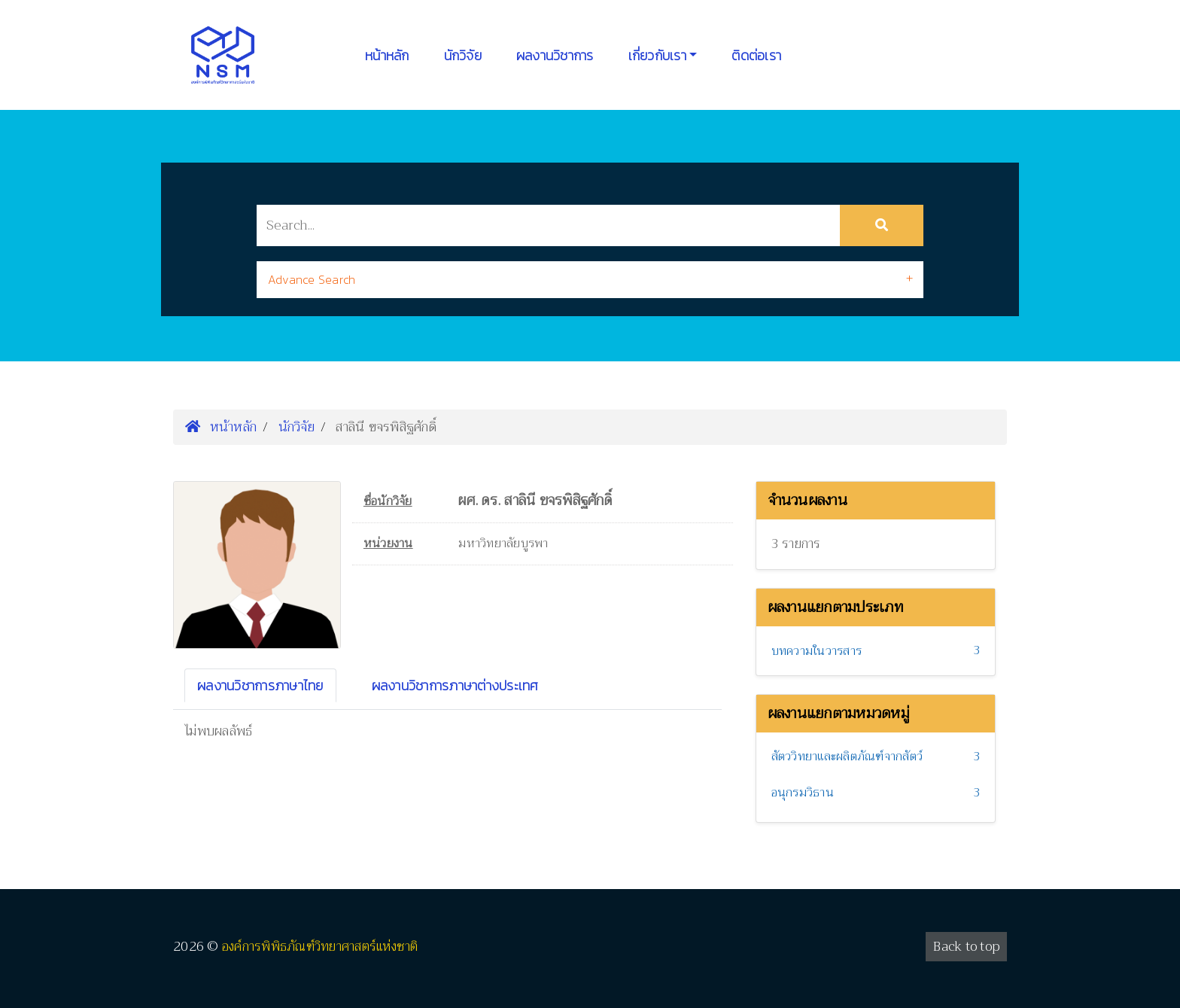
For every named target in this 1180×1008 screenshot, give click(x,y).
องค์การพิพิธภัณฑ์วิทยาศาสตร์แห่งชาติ (320, 947)
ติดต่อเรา (756, 55)
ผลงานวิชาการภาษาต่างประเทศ (455, 685)
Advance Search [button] (312, 279)
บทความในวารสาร (816, 651)
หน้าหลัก (387, 55)
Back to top (966, 947)
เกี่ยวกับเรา (657, 55)
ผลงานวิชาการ (555, 55)
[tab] (590, 279)
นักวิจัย (463, 55)
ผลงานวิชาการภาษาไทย (260, 685)
